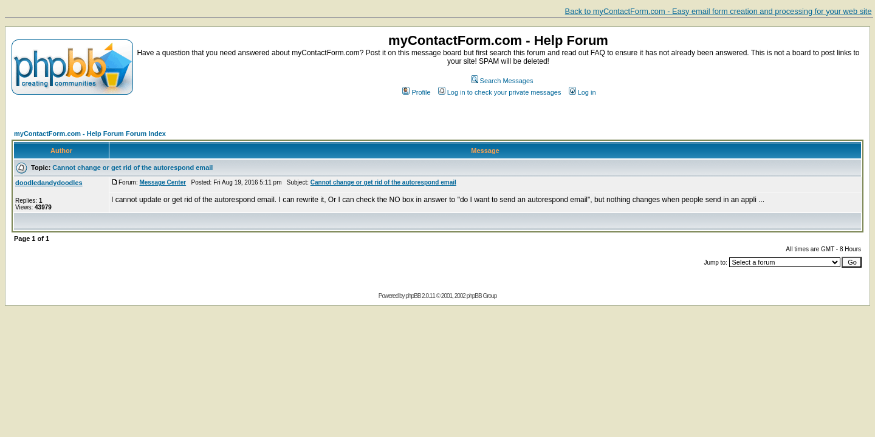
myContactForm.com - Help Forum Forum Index (90, 133)
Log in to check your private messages (499, 92)
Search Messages (502, 80)
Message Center (162, 182)
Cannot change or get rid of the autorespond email (132, 167)
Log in (582, 92)
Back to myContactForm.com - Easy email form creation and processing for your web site (718, 11)
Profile (416, 92)
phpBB (412, 296)
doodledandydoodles (49, 182)
